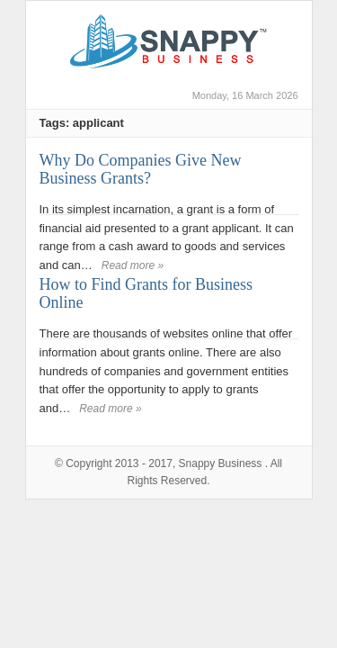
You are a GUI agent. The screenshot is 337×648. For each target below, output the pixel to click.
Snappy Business (220, 463)
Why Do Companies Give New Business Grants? (141, 169)
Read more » (133, 265)
